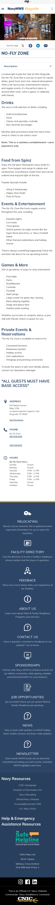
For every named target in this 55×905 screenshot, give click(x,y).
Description (10, 66)
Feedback (27, 580)
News (27, 725)
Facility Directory (27, 552)
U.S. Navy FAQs (27, 808)
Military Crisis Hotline (27, 863)
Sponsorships (27, 665)
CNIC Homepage (27, 785)
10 (34, 38)
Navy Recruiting (27, 794)
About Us (27, 609)
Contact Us (27, 637)
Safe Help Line (27, 854)
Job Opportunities (27, 697)
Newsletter (27, 754)
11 (36, 38)
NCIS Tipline (27, 859)
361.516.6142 (16, 436)
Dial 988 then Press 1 (27, 867)
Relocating (27, 521)
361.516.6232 (16, 445)
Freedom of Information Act (27, 789)
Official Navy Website (27, 799)
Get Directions (16, 420)
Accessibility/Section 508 (27, 803)
